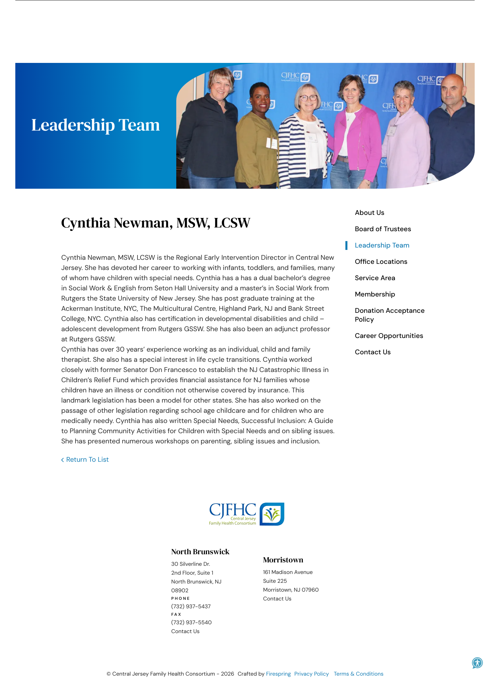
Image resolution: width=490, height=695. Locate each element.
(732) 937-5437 (191, 606)
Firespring (278, 673)
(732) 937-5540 (191, 622)
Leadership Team (382, 245)
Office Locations (381, 261)
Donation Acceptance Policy (390, 315)
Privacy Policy (311, 673)
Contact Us (373, 352)
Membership (375, 294)
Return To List (87, 459)
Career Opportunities (389, 335)
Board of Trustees (383, 228)
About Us (370, 212)
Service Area (375, 277)
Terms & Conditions (358, 673)
